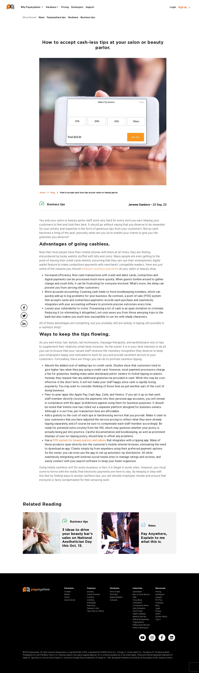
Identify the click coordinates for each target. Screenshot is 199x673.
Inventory (91, 600)
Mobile (67, 594)
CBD (135, 597)
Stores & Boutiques (140, 628)
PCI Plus (158, 600)
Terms (158, 614)
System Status (161, 617)
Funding (90, 597)
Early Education (139, 608)
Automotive (137, 592)
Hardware (51, 7)
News (42, 17)
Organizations (138, 622)
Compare (113, 600)
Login (173, 7)
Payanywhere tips (56, 17)
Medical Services (139, 617)
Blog (157, 605)
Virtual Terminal (93, 594)
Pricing (65, 7)
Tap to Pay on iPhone (95, 611)
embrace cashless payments (100, 268)
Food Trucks (138, 611)
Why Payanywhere (31, 7)
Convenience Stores (141, 605)
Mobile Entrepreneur (141, 619)
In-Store (67, 592)
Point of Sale (115, 592)
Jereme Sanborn (139, 204)
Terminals (114, 594)
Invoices (90, 592)
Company (159, 603)
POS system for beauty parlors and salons (79, 440)
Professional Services (141, 625)
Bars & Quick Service (141, 594)
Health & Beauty (139, 614)
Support (90, 7)
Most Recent (29, 17)
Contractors (137, 603)
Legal (157, 608)
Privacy (158, 611)
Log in (158, 619)
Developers (77, 7)
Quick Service (69, 600)
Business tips (88, 17)
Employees (91, 603)
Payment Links (93, 608)
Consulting (137, 600)
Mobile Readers (116, 597)
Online (67, 597)
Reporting (91, 605)
